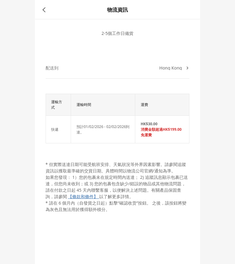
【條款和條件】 (83, 196)
